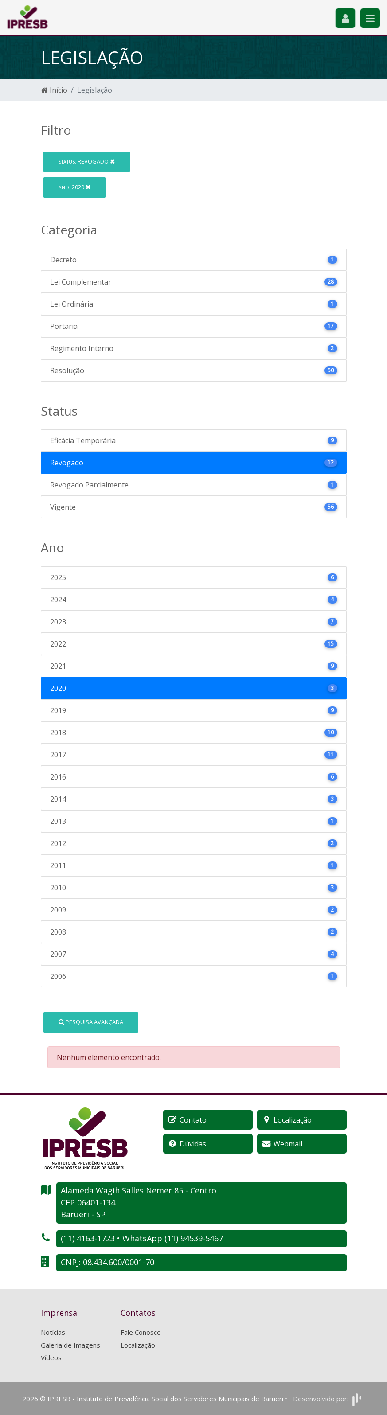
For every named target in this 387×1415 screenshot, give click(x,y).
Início (54, 90)
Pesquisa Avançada (91, 1022)
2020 (74, 187)
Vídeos (51, 1357)
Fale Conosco (141, 1332)
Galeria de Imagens (70, 1345)
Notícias (53, 1332)
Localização (138, 1345)
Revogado (87, 161)
